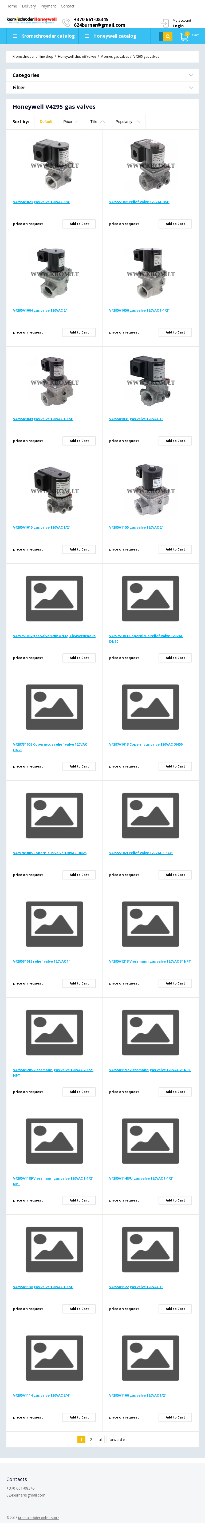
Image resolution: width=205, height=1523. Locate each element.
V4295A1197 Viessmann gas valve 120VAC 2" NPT (150, 1069)
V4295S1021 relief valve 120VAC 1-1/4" (141, 852)
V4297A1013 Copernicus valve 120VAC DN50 (146, 744)
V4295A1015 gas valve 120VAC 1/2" (41, 527)
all (100, 1439)
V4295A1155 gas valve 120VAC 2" (136, 527)
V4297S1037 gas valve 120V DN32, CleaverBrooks (54, 635)
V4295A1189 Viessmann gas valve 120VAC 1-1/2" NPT (53, 1181)
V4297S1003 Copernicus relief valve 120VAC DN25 (50, 747)
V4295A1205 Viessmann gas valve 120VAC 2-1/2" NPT (53, 1072)
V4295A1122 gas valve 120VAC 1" (136, 1286)
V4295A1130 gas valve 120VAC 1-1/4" (43, 1286)
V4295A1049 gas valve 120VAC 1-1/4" (43, 418)
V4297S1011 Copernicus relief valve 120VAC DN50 (146, 638)
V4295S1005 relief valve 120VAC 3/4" (139, 201)
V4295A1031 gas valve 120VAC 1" (136, 418)
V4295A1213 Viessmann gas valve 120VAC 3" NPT (150, 961)
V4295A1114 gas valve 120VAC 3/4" (41, 1395)
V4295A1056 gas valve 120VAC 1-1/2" (139, 310)
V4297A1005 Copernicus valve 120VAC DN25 (49, 852)
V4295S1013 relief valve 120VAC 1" (41, 961)
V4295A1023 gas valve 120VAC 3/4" (41, 201)
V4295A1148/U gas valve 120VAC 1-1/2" (141, 1178)
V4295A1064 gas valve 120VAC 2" (40, 310)
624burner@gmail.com (99, 25)
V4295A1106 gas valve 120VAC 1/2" (137, 1395)
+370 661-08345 (91, 19)
